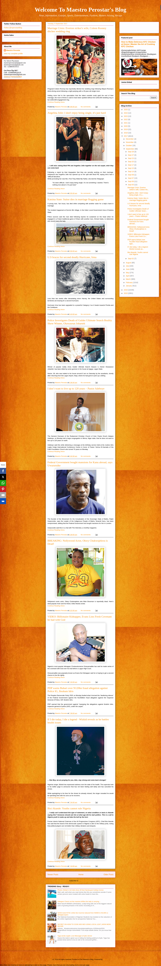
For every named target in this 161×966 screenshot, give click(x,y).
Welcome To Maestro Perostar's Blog (80, 9)
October (129, 145)
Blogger (105, 959)
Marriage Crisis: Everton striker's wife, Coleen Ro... (138, 189)
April (128, 276)
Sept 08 (131, 175)
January (129, 286)
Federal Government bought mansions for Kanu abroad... (138, 222)
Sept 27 (131, 155)
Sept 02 (131, 259)
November (130, 142)
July (127, 266)
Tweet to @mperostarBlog (13, 76)
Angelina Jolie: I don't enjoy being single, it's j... (138, 194)
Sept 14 (131, 171)
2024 (126, 113)
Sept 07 (131, 178)
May (127, 273)
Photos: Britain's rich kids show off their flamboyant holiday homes (80, 890)
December (130, 139)
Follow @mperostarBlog (13, 28)
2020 (126, 126)
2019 (126, 129)
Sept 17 (131, 165)
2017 (126, 136)
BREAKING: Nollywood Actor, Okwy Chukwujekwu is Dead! (139, 229)
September (130, 149)
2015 (126, 293)
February (129, 282)
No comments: (86, 107)
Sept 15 (131, 168)
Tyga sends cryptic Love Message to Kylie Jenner (74, 936)
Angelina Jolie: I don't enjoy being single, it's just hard (77, 112)
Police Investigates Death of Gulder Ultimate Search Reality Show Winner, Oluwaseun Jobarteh (80, 322)
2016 (126, 290)
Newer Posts (53, 874)
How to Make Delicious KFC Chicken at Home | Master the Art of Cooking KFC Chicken (138, 44)
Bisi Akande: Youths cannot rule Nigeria (69, 808)
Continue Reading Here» (56, 102)
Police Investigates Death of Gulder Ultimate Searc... (138, 210)
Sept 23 (131, 158)
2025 (126, 110)
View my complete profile (13, 54)
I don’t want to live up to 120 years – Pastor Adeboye (76, 388)
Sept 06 (131, 181)
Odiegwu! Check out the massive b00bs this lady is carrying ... (79, 901)
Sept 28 (131, 152)
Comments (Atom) (85, 881)
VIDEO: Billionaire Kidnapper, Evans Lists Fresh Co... (139, 235)
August (129, 263)
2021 (126, 123)
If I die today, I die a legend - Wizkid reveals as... (138, 248)
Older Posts (108, 874)
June (128, 269)
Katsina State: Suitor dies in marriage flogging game (76, 199)
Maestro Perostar (13, 50)
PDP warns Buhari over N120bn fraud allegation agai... (137, 242)
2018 (126, 133)
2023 (126, 116)
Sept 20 (131, 162)
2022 (126, 119)
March (128, 279)
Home (81, 874)
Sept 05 (131, 185)
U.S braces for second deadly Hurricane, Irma (72, 257)
